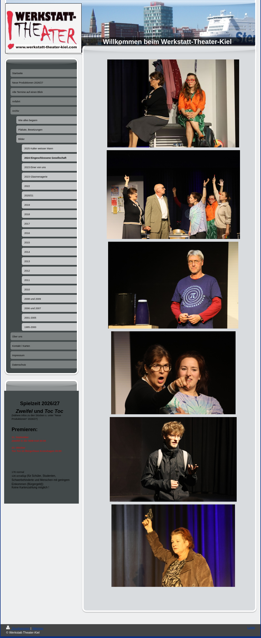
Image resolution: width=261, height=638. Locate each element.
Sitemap (37, 628)
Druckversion (18, 628)
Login (251, 627)
